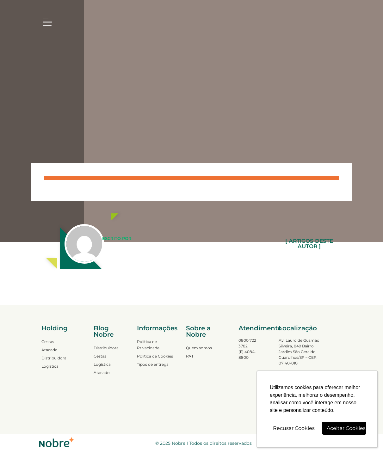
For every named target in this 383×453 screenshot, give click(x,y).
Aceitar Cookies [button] (346, 428)
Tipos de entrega (153, 364)
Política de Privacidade (148, 344)
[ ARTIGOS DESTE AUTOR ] (309, 243)
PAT (190, 356)
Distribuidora (53, 358)
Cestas (47, 341)
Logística (50, 366)
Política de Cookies (155, 356)
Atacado (49, 349)
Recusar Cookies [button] (294, 428)
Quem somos (199, 348)
